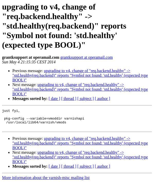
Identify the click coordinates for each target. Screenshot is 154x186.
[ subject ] (85, 98)
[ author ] (102, 98)
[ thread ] (68, 98)
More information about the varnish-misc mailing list (45, 181)
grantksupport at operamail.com (86, 57)
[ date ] (54, 98)
